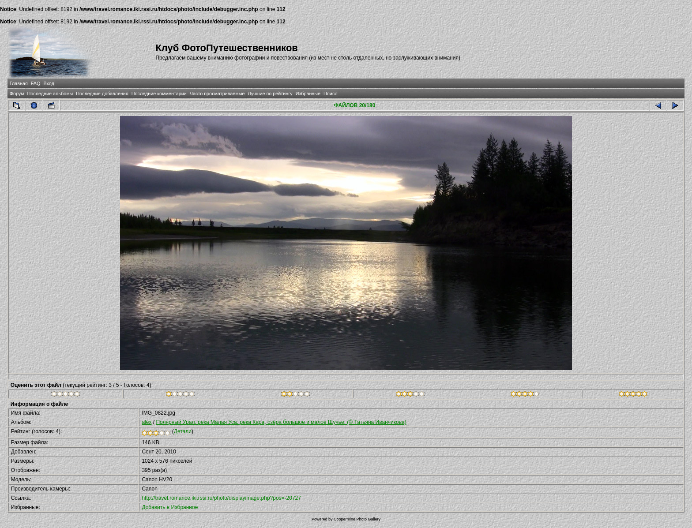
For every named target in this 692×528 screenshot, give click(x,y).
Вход (48, 83)
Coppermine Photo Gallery (357, 519)
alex (146, 422)
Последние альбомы (50, 93)
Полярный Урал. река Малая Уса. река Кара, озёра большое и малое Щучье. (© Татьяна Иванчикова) (281, 422)
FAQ (36, 83)
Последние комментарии (159, 93)
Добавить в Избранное (170, 507)
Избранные (308, 93)
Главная (19, 83)
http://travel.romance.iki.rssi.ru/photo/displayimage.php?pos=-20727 (221, 498)
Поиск (330, 93)
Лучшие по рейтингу (270, 93)
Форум (17, 93)
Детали (183, 431)
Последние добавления (102, 93)
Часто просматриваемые (217, 93)
